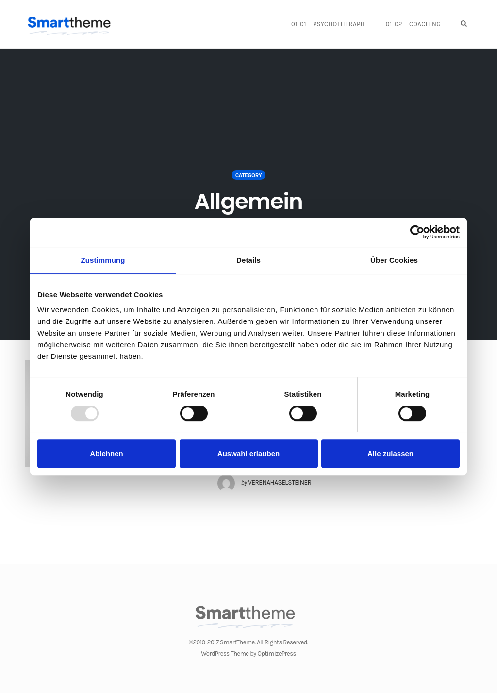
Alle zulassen (390, 453)
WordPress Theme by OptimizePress (248, 653)
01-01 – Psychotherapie (328, 24)
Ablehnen (106, 453)
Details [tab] (248, 260)
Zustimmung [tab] (103, 260)
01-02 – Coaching (413, 24)
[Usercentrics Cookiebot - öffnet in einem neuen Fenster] (417, 232)
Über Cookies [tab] (394, 260)
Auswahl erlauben (248, 453)
